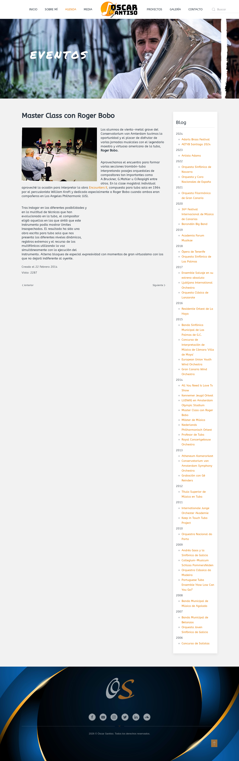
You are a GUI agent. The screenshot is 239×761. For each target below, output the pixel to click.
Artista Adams (191, 155)
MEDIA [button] (88, 9)
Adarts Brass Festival (196, 139)
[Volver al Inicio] (119, 9)
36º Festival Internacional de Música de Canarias (198, 214)
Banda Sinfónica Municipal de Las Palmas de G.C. (193, 330)
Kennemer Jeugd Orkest (197, 395)
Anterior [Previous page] (27, 285)
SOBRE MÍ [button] (51, 9)
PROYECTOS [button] (154, 9)
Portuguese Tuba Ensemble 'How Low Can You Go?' (198, 584)
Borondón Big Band (194, 224)
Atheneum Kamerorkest (197, 456)
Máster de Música (193, 420)
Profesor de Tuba (193, 434)
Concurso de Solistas (195, 643)
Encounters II (98, 187)
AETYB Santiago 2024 (196, 144)
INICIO (33, 9)
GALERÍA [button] (175, 9)
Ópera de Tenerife (193, 251)
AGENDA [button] (70, 9)
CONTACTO (195, 9)
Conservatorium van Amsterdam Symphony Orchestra (197, 465)
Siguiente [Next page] (159, 285)
